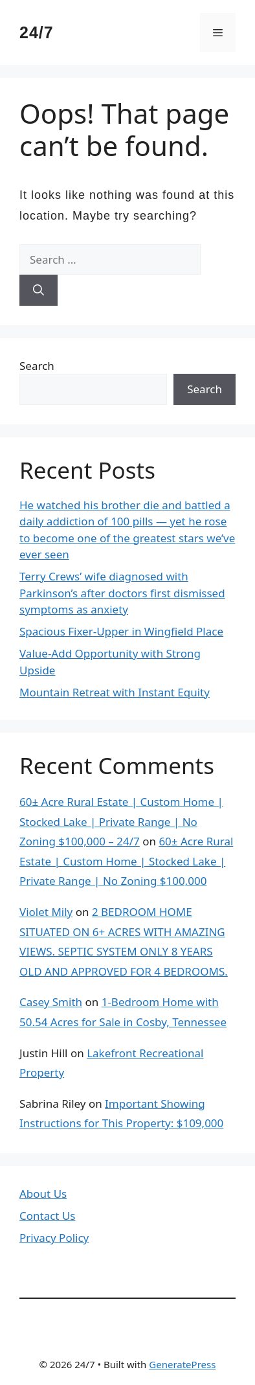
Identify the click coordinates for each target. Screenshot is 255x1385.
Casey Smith (50, 1001)
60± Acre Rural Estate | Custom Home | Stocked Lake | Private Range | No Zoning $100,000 (126, 861)
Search (36, 365)
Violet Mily (45, 911)
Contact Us (47, 1215)
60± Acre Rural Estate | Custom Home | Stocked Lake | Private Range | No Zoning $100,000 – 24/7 (121, 821)
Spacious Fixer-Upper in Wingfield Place (121, 631)
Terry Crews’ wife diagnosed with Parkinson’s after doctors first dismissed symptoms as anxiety (122, 593)
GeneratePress (182, 1364)
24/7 (36, 32)
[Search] (38, 290)
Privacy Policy (54, 1237)
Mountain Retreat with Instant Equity (114, 692)
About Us (43, 1193)
